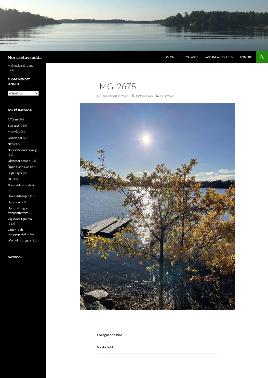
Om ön (169, 57)
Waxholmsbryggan (20, 240)
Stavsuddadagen (19, 196)
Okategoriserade (19, 161)
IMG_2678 (167, 96)
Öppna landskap (19, 167)
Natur (12, 144)
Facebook (15, 257)
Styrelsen (14, 202)
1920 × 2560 (144, 96)
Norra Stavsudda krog (22, 150)
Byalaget (191, 57)
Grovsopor (15, 138)
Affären (13, 119)
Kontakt (246, 57)
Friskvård (14, 131)
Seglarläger (15, 173)
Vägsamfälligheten (219, 57)
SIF (10, 179)
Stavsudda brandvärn (22, 185)
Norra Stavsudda (25, 57)
